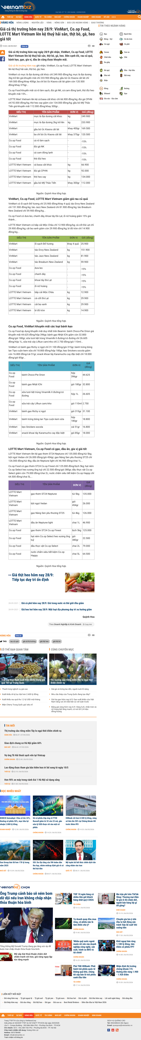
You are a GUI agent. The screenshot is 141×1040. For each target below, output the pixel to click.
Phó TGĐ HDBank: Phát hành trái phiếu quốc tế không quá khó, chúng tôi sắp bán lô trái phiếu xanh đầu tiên (84, 972)
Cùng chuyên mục (62, 649)
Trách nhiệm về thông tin (13, 1037)
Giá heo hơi (71, 998)
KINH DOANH (96, 17)
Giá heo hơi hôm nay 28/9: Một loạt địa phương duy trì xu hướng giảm (56, 609)
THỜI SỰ (10, 17)
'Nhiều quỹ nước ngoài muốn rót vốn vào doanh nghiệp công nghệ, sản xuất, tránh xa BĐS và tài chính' (84, 947)
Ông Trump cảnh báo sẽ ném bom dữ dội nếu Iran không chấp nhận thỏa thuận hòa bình (26, 898)
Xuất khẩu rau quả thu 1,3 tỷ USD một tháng (21, 699)
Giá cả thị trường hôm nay (22, 65)
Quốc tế (69, 871)
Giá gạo (48, 1002)
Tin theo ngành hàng (112, 25)
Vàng (49, 22)
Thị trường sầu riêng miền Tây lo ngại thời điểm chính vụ (72, 681)
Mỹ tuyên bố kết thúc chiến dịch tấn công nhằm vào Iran (81, 864)
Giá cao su (57, 1002)
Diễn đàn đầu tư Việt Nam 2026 (94, 1002)
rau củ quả (14, 641)
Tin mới (10, 725)
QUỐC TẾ (38, 17)
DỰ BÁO (19, 17)
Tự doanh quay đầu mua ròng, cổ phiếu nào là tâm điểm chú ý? (84, 922)
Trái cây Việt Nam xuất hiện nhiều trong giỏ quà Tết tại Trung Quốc (23, 681)
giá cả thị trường (29, 641)
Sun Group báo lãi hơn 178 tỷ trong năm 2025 (14, 864)
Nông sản (59, 22)
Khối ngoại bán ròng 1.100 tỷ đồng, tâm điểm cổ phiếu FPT (125, 944)
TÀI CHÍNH (48, 17)
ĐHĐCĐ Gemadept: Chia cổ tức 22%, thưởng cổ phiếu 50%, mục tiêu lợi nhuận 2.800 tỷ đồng (15, 821)
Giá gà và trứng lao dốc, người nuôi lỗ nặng (70, 689)
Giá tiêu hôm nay (95, 998)
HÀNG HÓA (28, 17)
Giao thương (97, 22)
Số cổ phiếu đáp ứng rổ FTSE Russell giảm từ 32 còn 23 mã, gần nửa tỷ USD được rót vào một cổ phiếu (47, 823)
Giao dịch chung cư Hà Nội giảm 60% (22, 743)
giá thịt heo (44, 641)
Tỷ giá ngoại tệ (26, 998)
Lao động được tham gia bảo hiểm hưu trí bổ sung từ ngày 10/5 (36, 767)
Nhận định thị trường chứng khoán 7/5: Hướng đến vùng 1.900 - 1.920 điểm (127, 970)
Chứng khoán (9, 759)
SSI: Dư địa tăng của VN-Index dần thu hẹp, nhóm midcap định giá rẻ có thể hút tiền (48, 865)
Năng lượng (22, 22)
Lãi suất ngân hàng (112, 998)
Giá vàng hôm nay (11, 998)
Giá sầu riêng (25, 1002)
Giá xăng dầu (127, 998)
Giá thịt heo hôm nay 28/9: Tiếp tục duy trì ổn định (33, 577)
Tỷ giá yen (49, 998)
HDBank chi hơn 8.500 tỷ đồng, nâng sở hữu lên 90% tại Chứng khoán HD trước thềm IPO (81, 821)
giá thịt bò (56, 641)
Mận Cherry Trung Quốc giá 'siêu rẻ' (17, 705)
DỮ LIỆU (106, 17)
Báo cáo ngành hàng (77, 22)
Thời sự (7, 772)
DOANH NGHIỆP (83, 17)
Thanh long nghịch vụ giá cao (15, 689)
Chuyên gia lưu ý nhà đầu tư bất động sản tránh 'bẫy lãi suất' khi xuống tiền (126, 923)
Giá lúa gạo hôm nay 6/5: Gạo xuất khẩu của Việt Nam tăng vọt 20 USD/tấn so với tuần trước (72, 700)
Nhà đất (7, 747)
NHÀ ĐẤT (57, 17)
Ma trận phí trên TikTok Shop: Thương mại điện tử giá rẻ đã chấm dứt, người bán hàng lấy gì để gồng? (127, 900)
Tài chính (77, 904)
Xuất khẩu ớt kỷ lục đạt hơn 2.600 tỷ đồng (20, 694)
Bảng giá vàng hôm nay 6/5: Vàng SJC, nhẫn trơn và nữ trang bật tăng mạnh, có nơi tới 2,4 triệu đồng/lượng (73, 709)
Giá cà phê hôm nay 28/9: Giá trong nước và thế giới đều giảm (52, 603)
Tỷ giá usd (39, 998)
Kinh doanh (120, 910)
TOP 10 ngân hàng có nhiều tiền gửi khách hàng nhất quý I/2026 (83, 897)
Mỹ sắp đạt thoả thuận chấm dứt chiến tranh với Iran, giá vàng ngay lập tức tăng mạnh (33, 957)
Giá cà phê (82, 998)
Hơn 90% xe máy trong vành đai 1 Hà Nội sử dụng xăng (32, 779)
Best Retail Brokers (71, 1002)
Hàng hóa (7, 22)
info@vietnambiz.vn (17, 1035)
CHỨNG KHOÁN (69, 17)
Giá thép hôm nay (11, 1002)
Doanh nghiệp (5, 829)
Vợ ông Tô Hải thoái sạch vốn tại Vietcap (24, 755)
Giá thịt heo (37, 1002)
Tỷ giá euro (60, 998)
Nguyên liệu (38, 22)
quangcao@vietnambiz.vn (122, 1025)
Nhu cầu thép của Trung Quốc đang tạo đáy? (70, 694)
